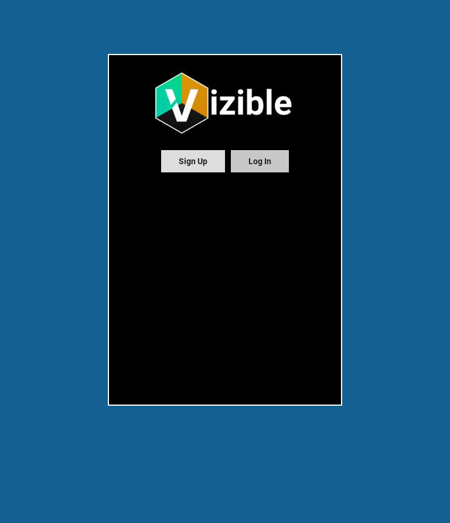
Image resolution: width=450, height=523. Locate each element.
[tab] (193, 161)
